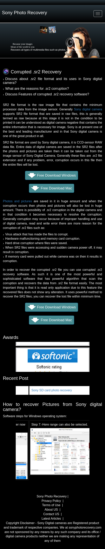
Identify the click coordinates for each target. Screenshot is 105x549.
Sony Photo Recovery (52, 496)
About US (51, 509)
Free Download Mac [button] (56, 188)
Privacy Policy (52, 500)
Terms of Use (51, 505)
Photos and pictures (17, 201)
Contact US (51, 514)
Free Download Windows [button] (56, 175)
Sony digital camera (88, 109)
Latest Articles (51, 518)
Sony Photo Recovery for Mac (32, 390)
